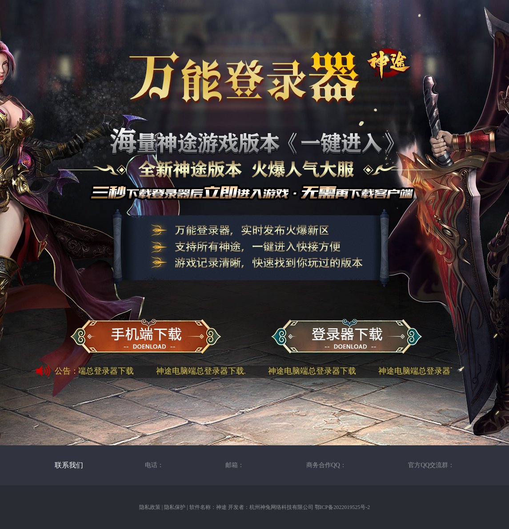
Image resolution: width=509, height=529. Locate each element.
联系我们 (69, 465)
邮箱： (234, 465)
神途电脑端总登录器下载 (91, 370)
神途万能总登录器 (346, 337)
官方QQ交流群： (431, 465)
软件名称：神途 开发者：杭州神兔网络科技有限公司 (251, 507)
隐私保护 (174, 507)
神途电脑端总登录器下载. (202, 370)
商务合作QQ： (326, 465)
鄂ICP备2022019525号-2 (342, 507)
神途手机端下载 (145, 337)
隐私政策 (149, 507)
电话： (154, 465)
